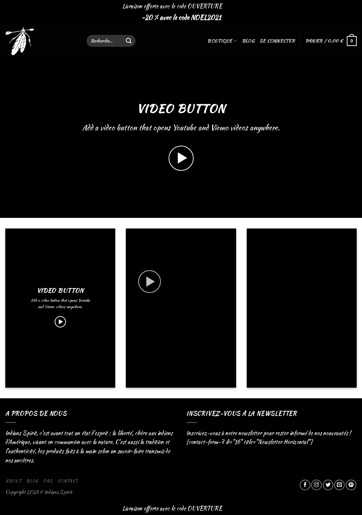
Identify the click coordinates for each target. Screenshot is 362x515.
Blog (248, 40)
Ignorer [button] (231, 6)
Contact (68, 481)
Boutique (222, 41)
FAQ (48, 481)
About (13, 481)
